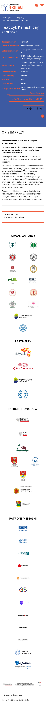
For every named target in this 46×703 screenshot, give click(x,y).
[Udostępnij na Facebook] (42, 116)
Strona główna (8, 17)
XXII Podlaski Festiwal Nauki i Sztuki (12, 6)
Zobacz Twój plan (37, 93)
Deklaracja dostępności (13, 695)
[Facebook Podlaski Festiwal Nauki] (36, 5)
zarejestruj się (33, 108)
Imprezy (20, 17)
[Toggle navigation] (41, 10)
